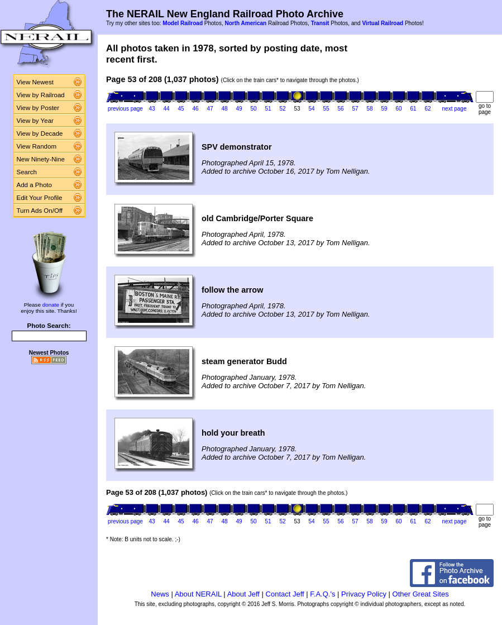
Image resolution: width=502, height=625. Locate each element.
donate (50, 305)
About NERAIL (198, 594)
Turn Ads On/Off (40, 210)
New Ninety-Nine (41, 159)
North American (245, 23)
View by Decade (40, 133)
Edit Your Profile (40, 197)
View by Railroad (41, 95)
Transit (320, 23)
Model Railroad (182, 23)
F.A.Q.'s (322, 594)
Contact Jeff (285, 594)
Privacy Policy (363, 594)
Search (27, 172)
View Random (36, 146)
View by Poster (38, 107)
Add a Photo (34, 185)
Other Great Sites (421, 594)
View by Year (35, 120)
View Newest (35, 82)
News (160, 594)
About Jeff (243, 594)
